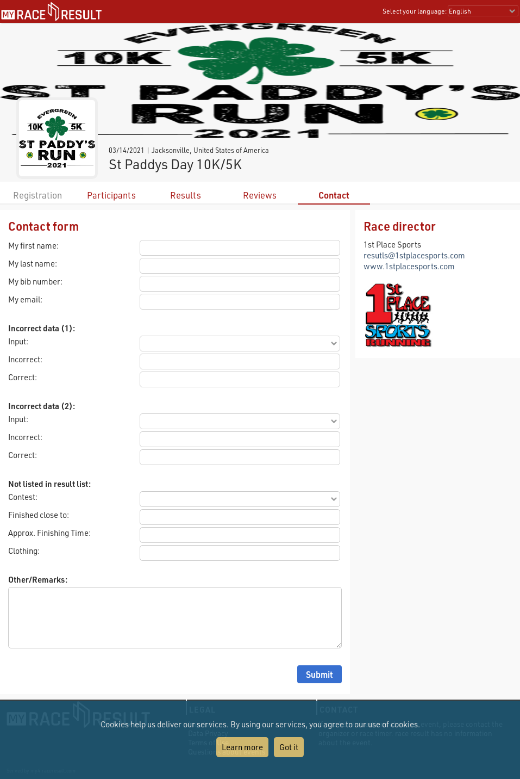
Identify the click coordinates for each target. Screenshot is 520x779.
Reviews (260, 195)
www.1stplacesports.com (409, 266)
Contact (333, 195)
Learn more (242, 746)
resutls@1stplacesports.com (414, 255)
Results (185, 195)
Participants (111, 195)
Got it (288, 746)
